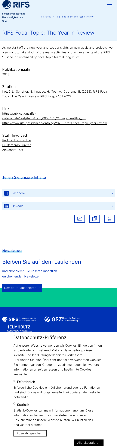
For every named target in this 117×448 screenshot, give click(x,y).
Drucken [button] (109, 219)
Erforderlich (26, 382)
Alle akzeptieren (88, 442)
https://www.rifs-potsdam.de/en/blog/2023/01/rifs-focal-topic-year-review (54, 123)
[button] (94, 219)
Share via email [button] (79, 219)
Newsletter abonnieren (20, 288)
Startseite (46, 16)
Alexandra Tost (12, 150)
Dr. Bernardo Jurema (16, 145)
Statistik (23, 404)
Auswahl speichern (30, 433)
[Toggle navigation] (109, 4)
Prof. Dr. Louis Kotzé (16, 140)
